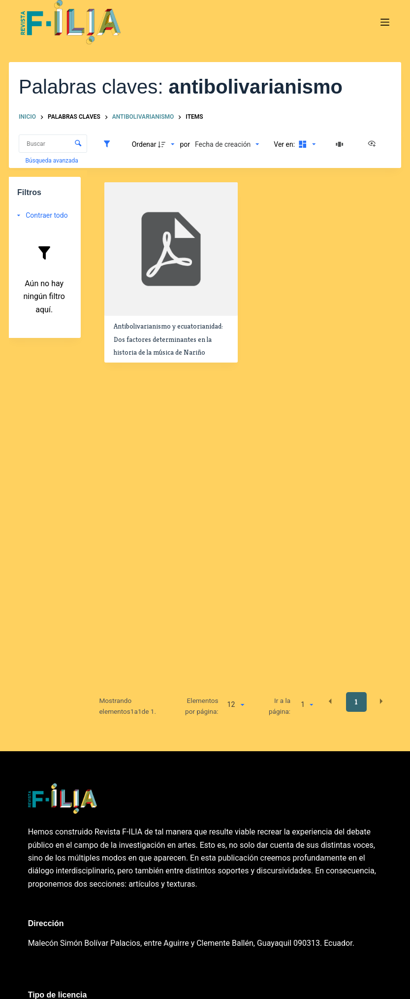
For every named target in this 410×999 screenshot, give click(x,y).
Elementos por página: (202, 706)
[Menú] (384, 22)
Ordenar (144, 144)
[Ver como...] (374, 144)
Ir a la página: (279, 706)
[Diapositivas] (341, 144)
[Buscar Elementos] (53, 143)
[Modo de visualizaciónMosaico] (306, 144)
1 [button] (356, 702)
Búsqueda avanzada (52, 160)
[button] (330, 701)
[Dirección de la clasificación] (167, 144)
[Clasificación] (227, 144)
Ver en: (285, 144)
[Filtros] (109, 144)
